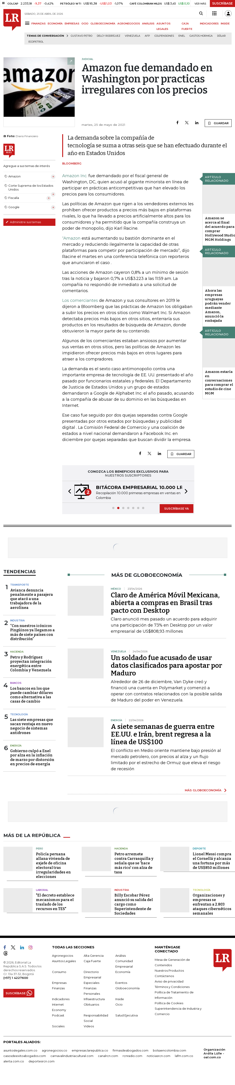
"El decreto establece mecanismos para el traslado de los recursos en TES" (55, 902)
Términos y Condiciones (172, 987)
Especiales (91, 983)
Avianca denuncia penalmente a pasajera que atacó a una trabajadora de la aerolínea (31, 599)
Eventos (121, 983)
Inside (119, 999)
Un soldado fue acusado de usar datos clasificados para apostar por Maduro (166, 665)
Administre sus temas (23, 222)
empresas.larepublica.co (90, 1050)
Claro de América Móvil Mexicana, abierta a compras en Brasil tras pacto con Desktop (165, 603)
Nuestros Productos (169, 970)
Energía (15, 745)
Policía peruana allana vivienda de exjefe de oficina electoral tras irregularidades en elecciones (53, 865)
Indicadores (60, 999)
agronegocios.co (54, 1050)
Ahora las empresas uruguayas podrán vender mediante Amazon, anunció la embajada (218, 306)
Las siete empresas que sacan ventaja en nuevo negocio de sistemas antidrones (31, 726)
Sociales (58, 1026)
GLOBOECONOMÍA (102, 23)
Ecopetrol (35, 41)
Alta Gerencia (94, 955)
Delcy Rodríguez (108, 35)
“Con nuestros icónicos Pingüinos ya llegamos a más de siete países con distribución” (32, 632)
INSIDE (225, 23)
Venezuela (132, 35)
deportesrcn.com (41, 1061)
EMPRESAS (72, 23)
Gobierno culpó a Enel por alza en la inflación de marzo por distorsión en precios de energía (32, 757)
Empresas (59, 983)
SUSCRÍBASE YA (176, 508)
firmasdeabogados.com (130, 1050)
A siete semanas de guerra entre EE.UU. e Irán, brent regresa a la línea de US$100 (162, 734)
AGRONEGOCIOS (128, 23)
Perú (39, 848)
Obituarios (91, 1004)
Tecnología (19, 714)
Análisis (120, 955)
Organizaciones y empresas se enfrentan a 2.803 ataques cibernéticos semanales (212, 904)
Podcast (58, 1015)
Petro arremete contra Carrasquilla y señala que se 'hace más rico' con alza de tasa (133, 863)
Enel (181, 35)
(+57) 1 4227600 (15, 978)
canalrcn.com (108, 1056)
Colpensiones (164, 35)
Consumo (59, 972)
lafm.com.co (184, 1056)
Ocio (119, 1004)
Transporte (19, 584)
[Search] (201, 13)
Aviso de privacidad (169, 981)
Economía (122, 972)
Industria (17, 620)
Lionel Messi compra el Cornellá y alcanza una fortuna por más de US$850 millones (212, 861)
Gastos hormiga (201, 35)
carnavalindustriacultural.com (71, 1056)
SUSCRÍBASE (222, 3)
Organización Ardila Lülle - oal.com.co (214, 1053)
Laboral (42, 890)
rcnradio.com (132, 1056)
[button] (68, 492)
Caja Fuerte (92, 961)
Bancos (15, 682)
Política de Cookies (169, 1003)
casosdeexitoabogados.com (24, 1056)
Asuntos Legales (64, 961)
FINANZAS (38, 23)
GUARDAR (218, 123)
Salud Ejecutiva (126, 1015)
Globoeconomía (127, 988)
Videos (89, 1026)
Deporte (199, 848)
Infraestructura (94, 999)
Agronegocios (62, 955)
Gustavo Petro (81, 35)
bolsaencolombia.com (169, 1050)
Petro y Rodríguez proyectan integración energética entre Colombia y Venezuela (31, 663)
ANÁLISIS (148, 23)
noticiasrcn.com (158, 1056)
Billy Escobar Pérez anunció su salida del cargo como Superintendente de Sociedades (133, 904)
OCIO (84, 23)
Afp (147, 35)
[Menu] (27, 23)
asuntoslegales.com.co (20, 1050)
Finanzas (58, 988)
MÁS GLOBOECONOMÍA (203, 790)
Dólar (221, 35)
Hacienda (17, 651)
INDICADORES (209, 23)
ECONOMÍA (55, 23)
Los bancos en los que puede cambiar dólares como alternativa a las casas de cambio (31, 695)
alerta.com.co (13, 1061)
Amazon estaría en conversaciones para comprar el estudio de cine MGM (219, 382)
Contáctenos (164, 976)
